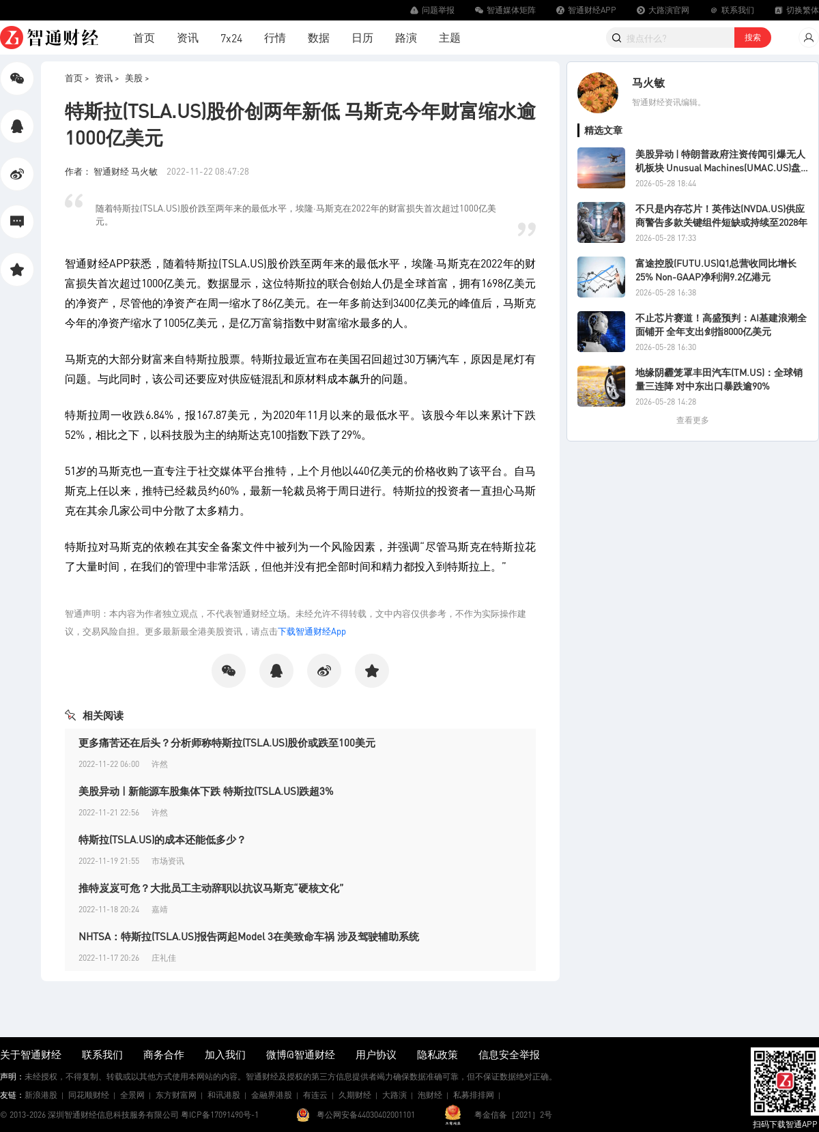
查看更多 (692, 420)
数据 (319, 37)
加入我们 (225, 1054)
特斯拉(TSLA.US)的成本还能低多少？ (162, 839)
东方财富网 (176, 1095)
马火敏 (648, 82)
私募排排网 (473, 1095)
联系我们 (102, 1054)
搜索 (753, 37)
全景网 (132, 1095)
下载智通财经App (312, 631)
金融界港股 (271, 1095)
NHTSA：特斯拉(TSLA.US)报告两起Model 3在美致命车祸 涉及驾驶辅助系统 (248, 936)
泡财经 (430, 1095)
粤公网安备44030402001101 (366, 1114)
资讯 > (107, 77)
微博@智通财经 (300, 1054)
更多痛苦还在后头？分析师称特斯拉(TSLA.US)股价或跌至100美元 (226, 742)
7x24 (231, 38)
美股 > (137, 77)
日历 (362, 37)
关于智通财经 (30, 1054)
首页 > (77, 77)
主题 (450, 37)
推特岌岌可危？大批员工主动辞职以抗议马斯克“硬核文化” (211, 888)
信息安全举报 (509, 1054)
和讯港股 (223, 1095)
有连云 (315, 1095)
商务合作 (163, 1054)
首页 (144, 37)
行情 (275, 37)
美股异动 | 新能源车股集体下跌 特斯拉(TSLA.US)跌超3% (206, 791)
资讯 (188, 37)
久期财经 (355, 1095)
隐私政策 (437, 1054)
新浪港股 (41, 1095)
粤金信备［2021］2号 (513, 1114)
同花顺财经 (88, 1095)
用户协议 (376, 1054)
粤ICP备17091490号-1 (220, 1114)
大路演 (394, 1095)
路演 (406, 37)
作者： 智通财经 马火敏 (112, 171)
